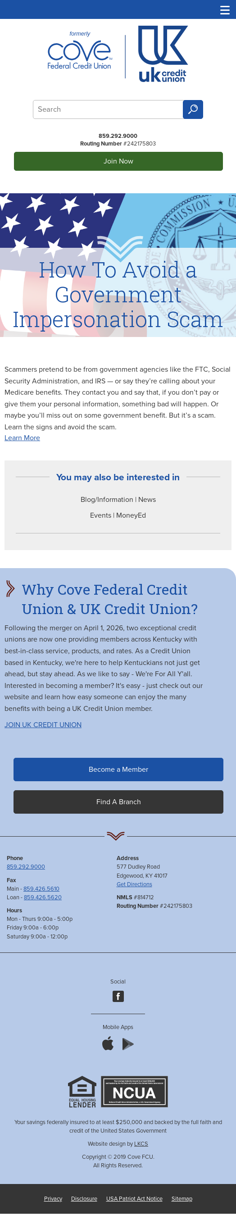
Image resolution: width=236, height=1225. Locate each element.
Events (101, 515)
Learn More (22, 437)
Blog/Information (107, 499)
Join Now (118, 161)
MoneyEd (131, 515)
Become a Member (118, 769)
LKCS (141, 1144)
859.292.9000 (118, 136)
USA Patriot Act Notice (134, 1198)
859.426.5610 (41, 889)
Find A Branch (118, 801)
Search (192, 109)
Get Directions (134, 884)
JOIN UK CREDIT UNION (43, 724)
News (147, 499)
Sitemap (182, 1198)
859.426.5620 (43, 897)
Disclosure (84, 1198)
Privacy (53, 1198)
